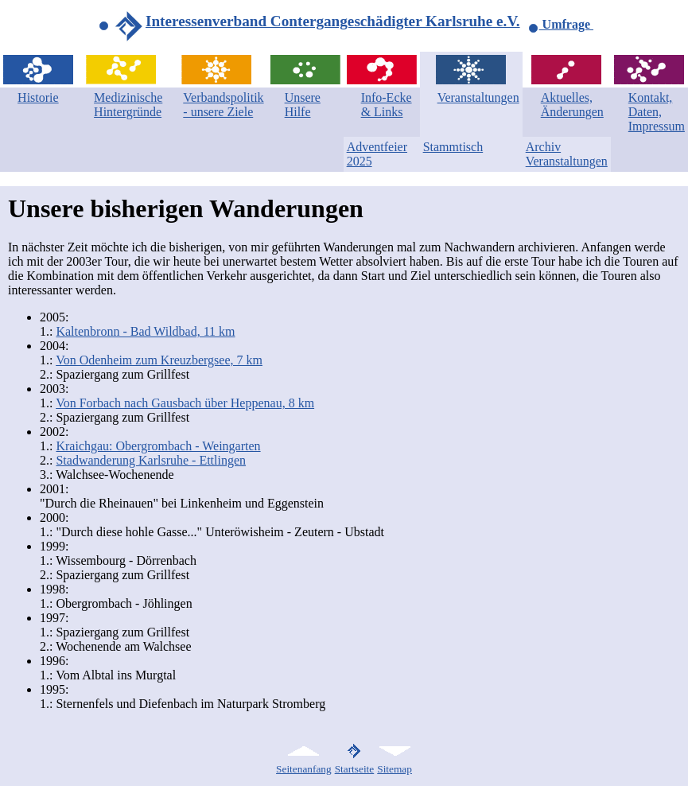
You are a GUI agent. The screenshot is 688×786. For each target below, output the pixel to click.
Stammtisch (453, 147)
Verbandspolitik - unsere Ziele (223, 105)
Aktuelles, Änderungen (572, 105)
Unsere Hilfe (303, 105)
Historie (38, 97)
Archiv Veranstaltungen (567, 154)
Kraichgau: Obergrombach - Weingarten (158, 446)
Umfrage (560, 24)
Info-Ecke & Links (386, 105)
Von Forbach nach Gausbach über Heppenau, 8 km (185, 403)
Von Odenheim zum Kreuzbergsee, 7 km (159, 360)
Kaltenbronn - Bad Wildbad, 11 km (145, 331)
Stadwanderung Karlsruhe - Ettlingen (151, 460)
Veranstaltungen (478, 97)
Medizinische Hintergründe (128, 105)
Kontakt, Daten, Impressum (656, 112)
